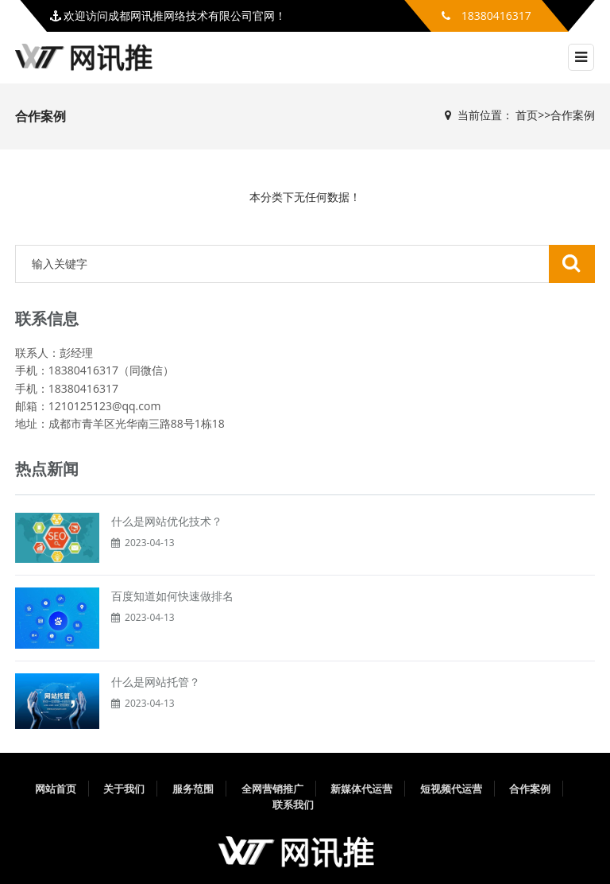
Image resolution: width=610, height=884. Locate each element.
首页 (526, 114)
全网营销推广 (272, 788)
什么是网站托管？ (155, 681)
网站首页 (55, 788)
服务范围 (193, 788)
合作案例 (572, 114)
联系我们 (293, 804)
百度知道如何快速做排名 (172, 595)
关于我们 (124, 788)
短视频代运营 (451, 788)
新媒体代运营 (361, 788)
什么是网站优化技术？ (166, 521)
